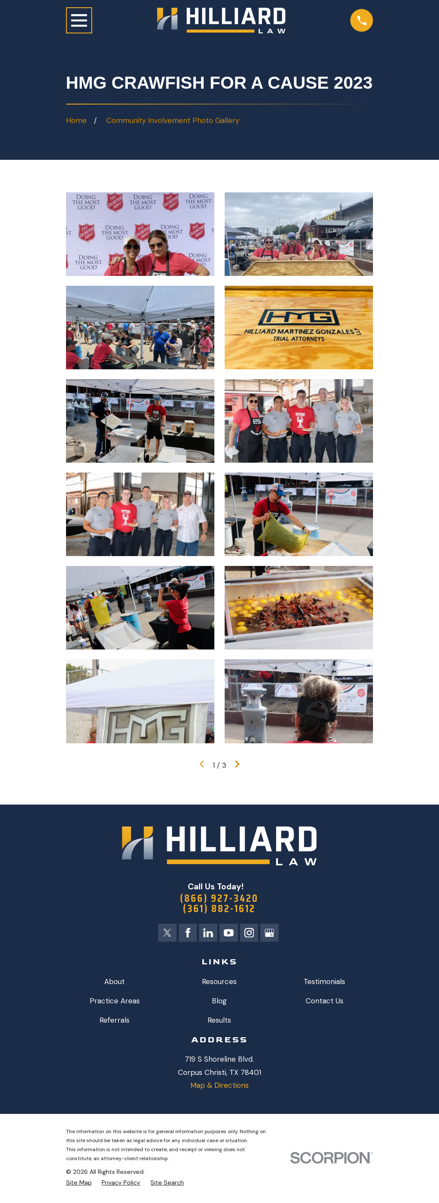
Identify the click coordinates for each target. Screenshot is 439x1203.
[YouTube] (229, 934)
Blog (219, 1002)
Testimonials (324, 983)
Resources (219, 983)
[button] (140, 234)
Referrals (114, 1021)
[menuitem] (79, 1184)
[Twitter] (166, 934)
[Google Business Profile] (271, 934)
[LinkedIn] (208, 934)
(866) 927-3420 (219, 898)
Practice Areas (115, 1002)
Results (219, 1021)
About (114, 983)
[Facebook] (187, 934)
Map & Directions (219, 1087)
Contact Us (324, 1002)
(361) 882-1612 (219, 910)
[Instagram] (250, 934)
